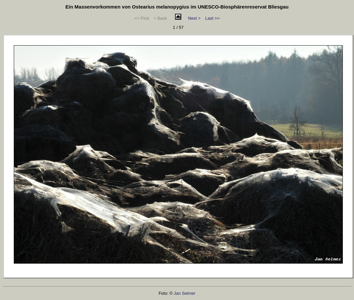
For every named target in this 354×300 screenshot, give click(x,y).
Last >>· (213, 18)
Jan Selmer (184, 293)
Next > (194, 18)
